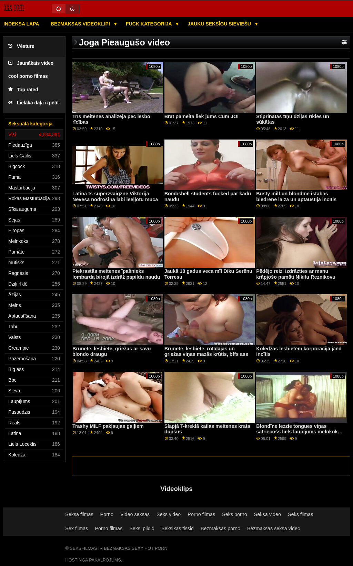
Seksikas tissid (177, 528)
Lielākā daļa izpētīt (33, 102)
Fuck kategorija (149, 24)
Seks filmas (300, 514)
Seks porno (234, 514)
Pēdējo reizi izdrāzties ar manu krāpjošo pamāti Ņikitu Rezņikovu (295, 274)
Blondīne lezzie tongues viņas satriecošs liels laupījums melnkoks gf (298, 431)
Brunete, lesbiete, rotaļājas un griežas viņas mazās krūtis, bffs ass (206, 351)
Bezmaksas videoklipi (81, 24)
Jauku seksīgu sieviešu (220, 24)
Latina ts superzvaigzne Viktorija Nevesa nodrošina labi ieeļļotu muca (115, 196)
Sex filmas (76, 528)
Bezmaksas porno (220, 528)
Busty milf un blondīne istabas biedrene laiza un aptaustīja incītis (296, 196)
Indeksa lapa (21, 24)
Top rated (23, 89)
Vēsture (21, 46)
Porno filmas (201, 514)
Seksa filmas (79, 514)
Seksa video (267, 514)
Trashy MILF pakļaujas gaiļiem (108, 426)
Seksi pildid (141, 528)
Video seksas (135, 514)
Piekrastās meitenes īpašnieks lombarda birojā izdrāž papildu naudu (116, 274)
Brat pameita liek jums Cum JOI (201, 116)
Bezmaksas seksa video (273, 528)
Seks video (169, 514)
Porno (106, 514)
